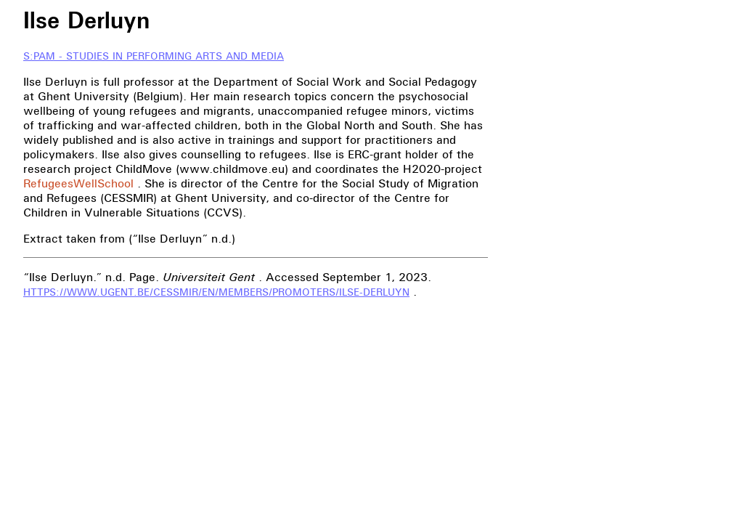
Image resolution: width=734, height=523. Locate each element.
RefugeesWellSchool (78, 183)
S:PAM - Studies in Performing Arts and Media (153, 56)
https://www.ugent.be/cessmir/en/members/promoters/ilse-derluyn (216, 292)
